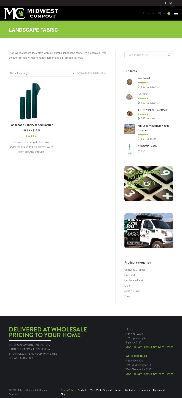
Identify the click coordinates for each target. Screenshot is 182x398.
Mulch (127, 285)
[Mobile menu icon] (176, 13)
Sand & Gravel (132, 291)
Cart (164, 13)
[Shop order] (43, 73)
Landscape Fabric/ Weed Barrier (31, 125)
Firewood (129, 275)
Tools (127, 296)
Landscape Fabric (134, 280)
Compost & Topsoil (134, 269)
